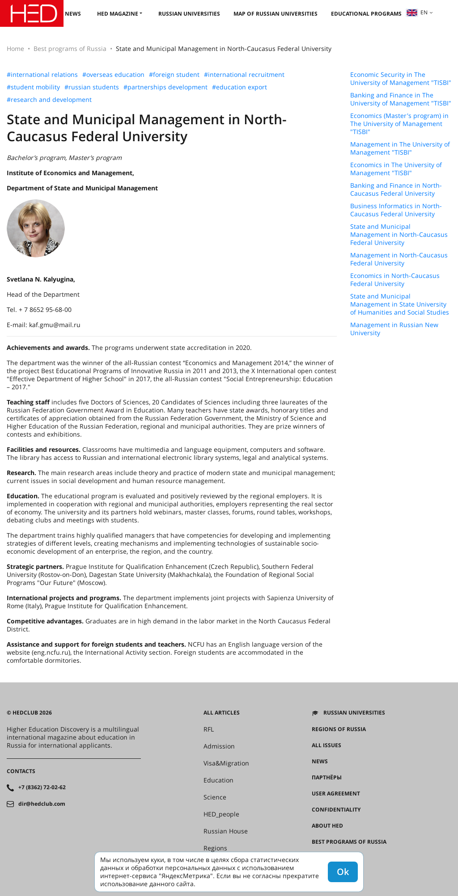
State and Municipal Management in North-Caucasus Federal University (399, 235)
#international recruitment (244, 75)
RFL (209, 729)
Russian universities (189, 13)
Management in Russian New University (394, 329)
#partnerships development (165, 87)
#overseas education (113, 75)
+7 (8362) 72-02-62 (42, 787)
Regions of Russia (339, 729)
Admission (219, 746)
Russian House (226, 831)
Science (215, 797)
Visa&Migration (226, 763)
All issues (326, 745)
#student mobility (33, 87)
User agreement (336, 793)
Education (218, 780)
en (417, 12)
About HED (327, 825)
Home (15, 48)
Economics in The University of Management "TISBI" (396, 169)
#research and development (49, 100)
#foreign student (174, 75)
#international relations (42, 75)
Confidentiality (336, 809)
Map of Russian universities (275, 13)
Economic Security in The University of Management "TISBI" (400, 79)
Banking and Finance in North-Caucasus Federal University (396, 189)
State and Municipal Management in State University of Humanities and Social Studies (399, 304)
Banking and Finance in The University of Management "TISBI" (400, 99)
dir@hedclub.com (41, 804)
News (73, 13)
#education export (239, 87)
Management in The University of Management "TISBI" (400, 148)
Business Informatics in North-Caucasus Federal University (396, 210)
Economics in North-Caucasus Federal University (395, 280)
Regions (215, 848)
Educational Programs (366, 13)
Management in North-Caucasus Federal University (399, 259)
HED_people (221, 814)
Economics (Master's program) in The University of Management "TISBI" (399, 124)
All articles (222, 712)
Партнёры (327, 777)
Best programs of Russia (70, 48)
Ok (343, 872)
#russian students (91, 87)
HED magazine (117, 13)
